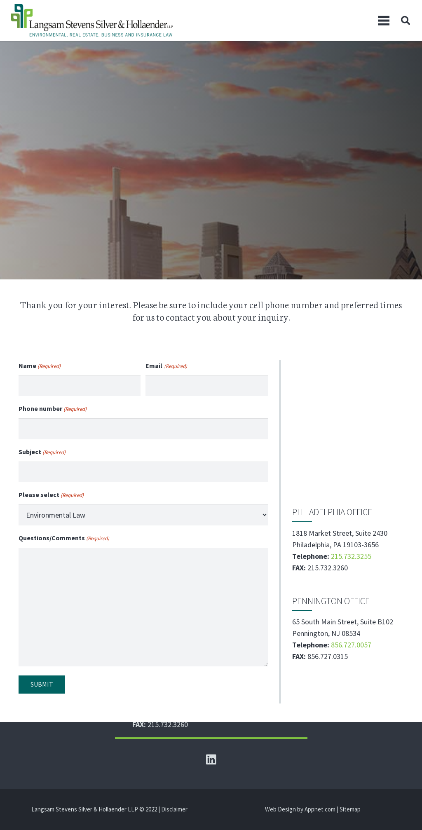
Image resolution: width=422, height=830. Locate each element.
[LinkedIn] (211, 759)
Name (40, 366)
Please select (51, 495)
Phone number (53, 409)
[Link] (92, 20)
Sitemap (350, 809)
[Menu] (384, 20)
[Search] (405, 20)
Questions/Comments (64, 538)
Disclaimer (174, 809)
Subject (42, 452)
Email (166, 366)
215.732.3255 (351, 556)
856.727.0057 (351, 644)
